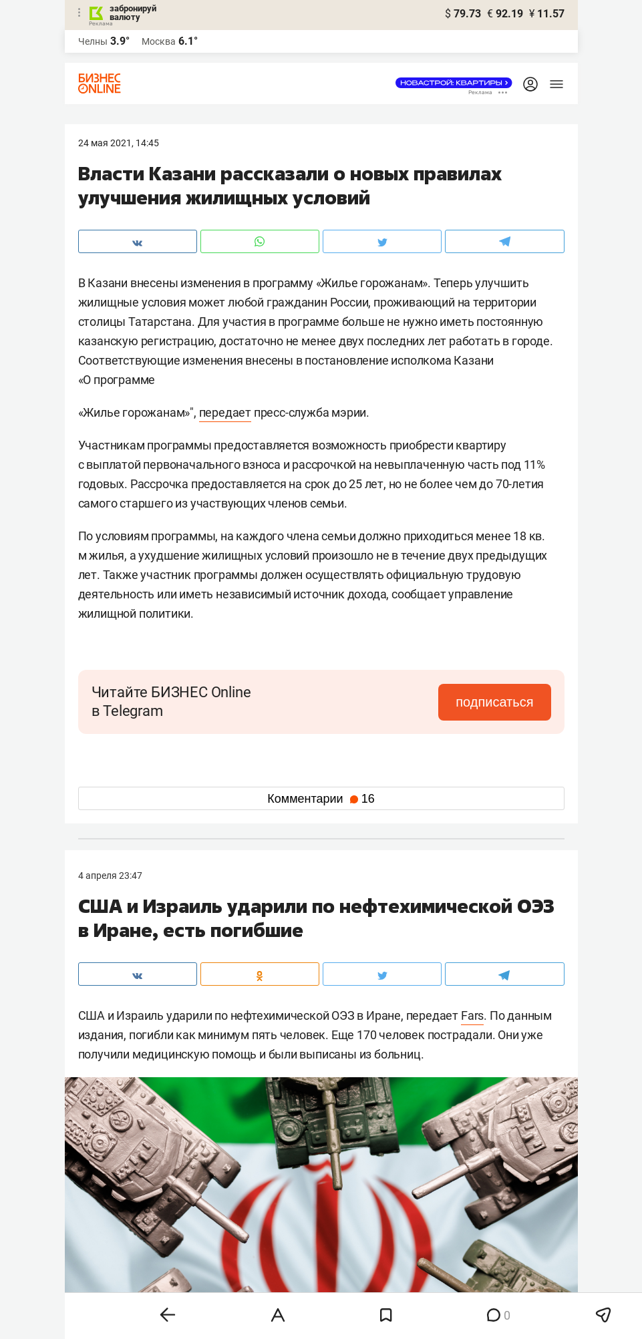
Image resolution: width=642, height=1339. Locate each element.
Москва (159, 41)
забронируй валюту (133, 12)
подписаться (494, 702)
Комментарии (320, 798)
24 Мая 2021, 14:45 (118, 143)
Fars (472, 1015)
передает (225, 412)
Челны (93, 41)
